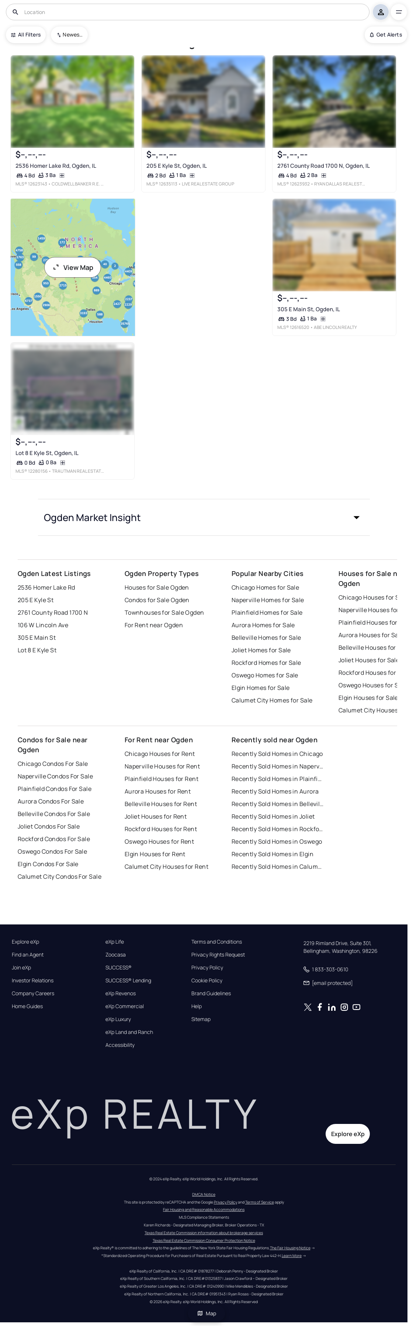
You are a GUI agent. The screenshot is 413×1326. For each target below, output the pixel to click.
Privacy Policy (207, 967)
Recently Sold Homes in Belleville (278, 804)
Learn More (292, 1255)
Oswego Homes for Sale (265, 675)
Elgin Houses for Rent (155, 854)
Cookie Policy (206, 980)
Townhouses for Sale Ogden (164, 612)
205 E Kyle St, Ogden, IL (176, 166)
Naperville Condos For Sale (55, 776)
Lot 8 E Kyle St (37, 650)
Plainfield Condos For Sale (54, 789)
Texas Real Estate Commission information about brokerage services (204, 1232)
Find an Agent (28, 954)
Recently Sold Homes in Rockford (278, 829)
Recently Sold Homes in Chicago (277, 754)
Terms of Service (259, 1202)
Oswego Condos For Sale (52, 851)
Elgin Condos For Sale (48, 864)
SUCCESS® (118, 967)
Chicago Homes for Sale (265, 587)
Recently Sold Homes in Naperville (278, 766)
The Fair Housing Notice (290, 1247)
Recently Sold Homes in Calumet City (278, 866)
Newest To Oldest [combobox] (73, 34)
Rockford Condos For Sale (54, 839)
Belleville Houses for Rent (161, 804)
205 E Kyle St (36, 600)
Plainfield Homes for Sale (267, 612)
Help (196, 1006)
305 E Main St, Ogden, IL (308, 309)
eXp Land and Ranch (129, 1032)
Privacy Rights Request (218, 954)
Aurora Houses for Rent (158, 791)
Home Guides (27, 1006)
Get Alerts (386, 34)
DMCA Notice (203, 1194)
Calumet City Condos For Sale (59, 876)
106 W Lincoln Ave (43, 625)
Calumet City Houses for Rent (166, 866)
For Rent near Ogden (154, 625)
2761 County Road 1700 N (53, 612)
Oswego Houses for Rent (159, 841)
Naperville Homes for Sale (268, 600)
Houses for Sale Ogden (157, 587)
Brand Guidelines (211, 993)
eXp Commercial (124, 1006)
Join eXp (21, 967)
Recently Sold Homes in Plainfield (278, 779)
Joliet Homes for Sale (261, 650)
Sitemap (201, 1019)
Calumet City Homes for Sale (272, 700)
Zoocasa (115, 954)
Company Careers (33, 993)
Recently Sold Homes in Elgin (272, 854)
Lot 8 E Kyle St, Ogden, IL (46, 453)
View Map (72, 267)
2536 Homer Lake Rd (46, 587)
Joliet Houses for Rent (156, 816)
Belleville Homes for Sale (266, 638)
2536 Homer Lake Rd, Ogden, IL (55, 166)
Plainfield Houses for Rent (161, 779)
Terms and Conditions (216, 941)
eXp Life (114, 941)
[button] (204, 517)
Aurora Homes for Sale (263, 625)
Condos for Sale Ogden (157, 600)
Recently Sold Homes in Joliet (273, 816)
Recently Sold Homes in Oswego (277, 841)
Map (206, 1313)
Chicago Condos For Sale (53, 764)
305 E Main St (37, 638)
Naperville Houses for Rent (162, 766)
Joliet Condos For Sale (49, 826)
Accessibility (120, 1045)
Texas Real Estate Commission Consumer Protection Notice (204, 1240)
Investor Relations (32, 980)
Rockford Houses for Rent (161, 829)
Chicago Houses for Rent (160, 754)
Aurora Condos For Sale (51, 801)
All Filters (26, 34)
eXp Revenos (120, 993)
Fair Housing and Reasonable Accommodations (203, 1209)
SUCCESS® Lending (128, 980)
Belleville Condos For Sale (54, 814)
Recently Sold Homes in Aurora (275, 791)
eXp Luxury (118, 1019)
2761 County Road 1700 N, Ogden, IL (323, 166)
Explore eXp (25, 941)
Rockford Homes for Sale (266, 663)
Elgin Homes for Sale (261, 688)
